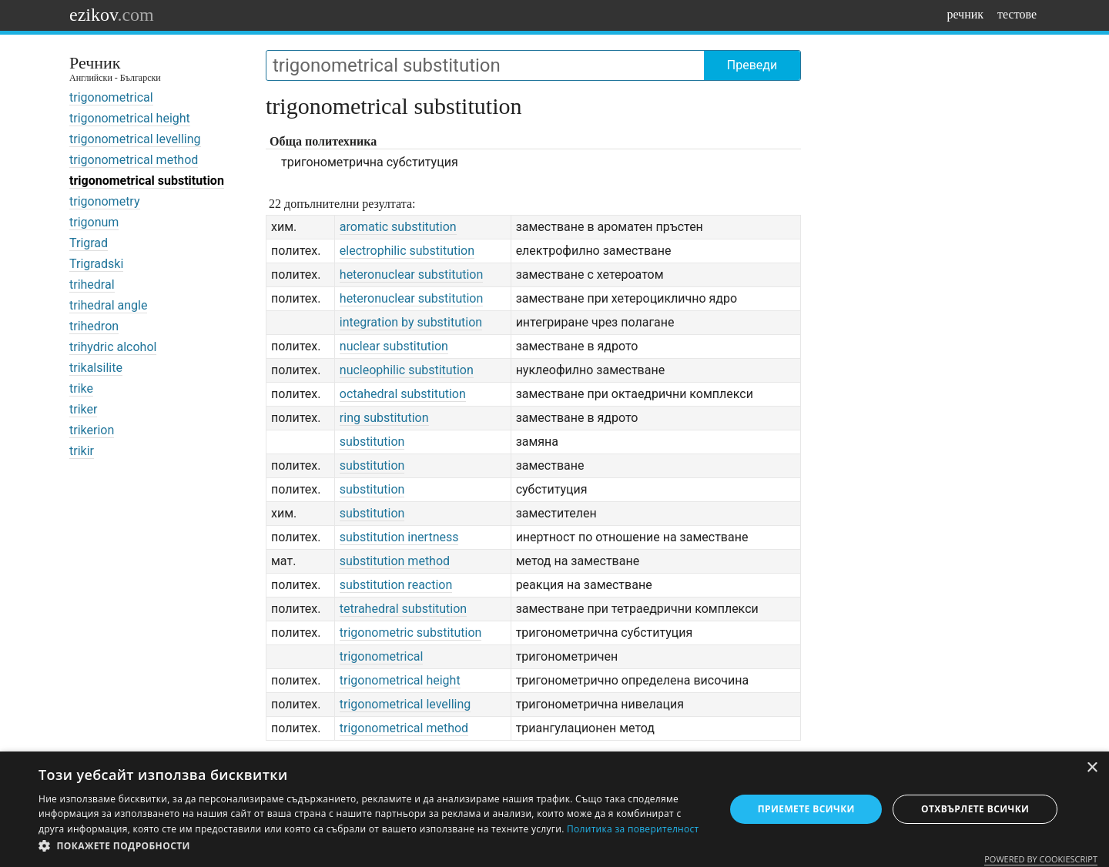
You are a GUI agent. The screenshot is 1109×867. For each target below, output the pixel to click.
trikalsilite (95, 367)
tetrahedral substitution (403, 608)
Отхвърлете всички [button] (975, 808)
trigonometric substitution (411, 632)
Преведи (752, 65)
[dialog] (554, 809)
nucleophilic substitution (407, 370)
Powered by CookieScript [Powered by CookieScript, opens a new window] (1040, 859)
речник (965, 14)
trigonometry (104, 201)
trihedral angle (108, 305)
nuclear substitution (394, 346)
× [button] (1091, 768)
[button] (372, 846)
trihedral (92, 284)
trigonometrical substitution (146, 180)
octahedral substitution (403, 394)
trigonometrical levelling (135, 139)
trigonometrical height (129, 118)
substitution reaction (396, 584)
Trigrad (88, 243)
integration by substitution (411, 322)
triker (83, 409)
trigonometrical (111, 97)
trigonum (94, 222)
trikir (81, 451)
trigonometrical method (133, 159)
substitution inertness (399, 537)
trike (81, 388)
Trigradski (96, 263)
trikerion (91, 430)
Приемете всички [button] (806, 808)
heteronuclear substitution (412, 274)
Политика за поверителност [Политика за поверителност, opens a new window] (633, 828)
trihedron (94, 326)
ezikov (111, 15)
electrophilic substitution (407, 250)
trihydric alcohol (112, 347)
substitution (372, 441)
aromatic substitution (398, 226)
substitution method (395, 561)
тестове (1017, 14)
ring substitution (384, 417)
